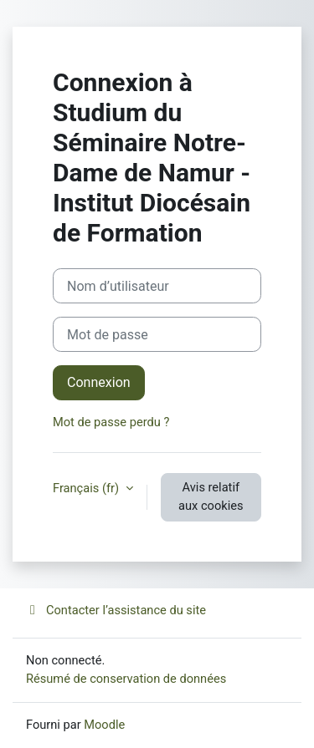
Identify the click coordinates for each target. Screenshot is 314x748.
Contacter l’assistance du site (116, 610)
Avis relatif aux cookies (210, 496)
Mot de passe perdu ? (111, 422)
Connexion (99, 382)
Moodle (104, 724)
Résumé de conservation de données (126, 678)
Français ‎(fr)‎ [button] (87, 488)
